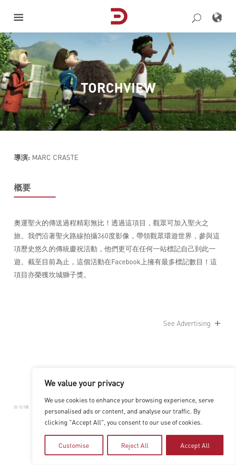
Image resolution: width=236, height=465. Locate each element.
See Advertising (192, 323)
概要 (22, 187)
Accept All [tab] (195, 445)
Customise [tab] (73, 445)
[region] (134, 416)
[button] (18, 17)
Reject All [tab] (134, 445)
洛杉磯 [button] (21, 406)
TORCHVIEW (118, 87)
